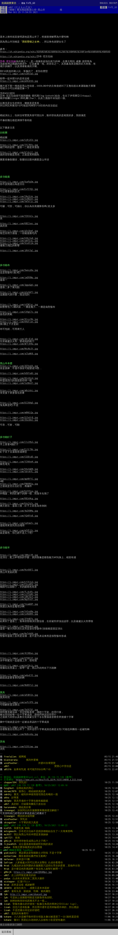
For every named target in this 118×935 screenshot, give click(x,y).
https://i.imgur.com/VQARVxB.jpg (19, 515)
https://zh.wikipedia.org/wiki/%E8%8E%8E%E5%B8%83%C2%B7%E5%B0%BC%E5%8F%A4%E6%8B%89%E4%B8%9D (55, 51)
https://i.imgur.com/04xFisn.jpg (19, 321)
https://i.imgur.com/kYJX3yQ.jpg (19, 582)
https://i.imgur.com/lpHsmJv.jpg (19, 523)
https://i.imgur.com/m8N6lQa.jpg (19, 412)
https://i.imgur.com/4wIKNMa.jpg (19, 510)
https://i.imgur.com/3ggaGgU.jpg (19, 284)
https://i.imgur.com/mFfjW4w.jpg (19, 343)
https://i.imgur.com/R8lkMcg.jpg (19, 498)
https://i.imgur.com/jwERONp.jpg (19, 277)
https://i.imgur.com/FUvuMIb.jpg (19, 584)
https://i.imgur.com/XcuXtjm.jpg (19, 243)
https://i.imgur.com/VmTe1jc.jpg (19, 201)
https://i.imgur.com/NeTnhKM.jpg (19, 633)
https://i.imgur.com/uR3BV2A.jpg (19, 695)
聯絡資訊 (104, 3)
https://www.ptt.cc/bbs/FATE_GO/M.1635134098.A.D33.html (49, 779)
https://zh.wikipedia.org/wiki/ (18, 56)
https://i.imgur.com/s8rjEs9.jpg (19, 339)
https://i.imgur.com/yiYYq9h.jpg (19, 594)
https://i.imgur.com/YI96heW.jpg (19, 461)
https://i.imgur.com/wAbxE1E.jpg (19, 675)
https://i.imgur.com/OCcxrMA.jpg (19, 319)
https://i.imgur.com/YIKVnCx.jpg (19, 216)
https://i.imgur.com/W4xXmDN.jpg (19, 469)
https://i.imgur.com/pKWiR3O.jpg (19, 81)
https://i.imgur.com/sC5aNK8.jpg (19, 353)
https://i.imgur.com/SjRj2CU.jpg (19, 140)
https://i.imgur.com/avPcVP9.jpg (19, 702)
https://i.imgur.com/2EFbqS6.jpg (19, 366)
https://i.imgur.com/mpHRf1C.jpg (19, 478)
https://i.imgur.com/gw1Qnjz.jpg (19, 665)
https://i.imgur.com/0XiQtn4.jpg (19, 378)
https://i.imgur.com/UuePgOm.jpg (19, 181)
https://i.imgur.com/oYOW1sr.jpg (19, 304)
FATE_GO (28, 3)
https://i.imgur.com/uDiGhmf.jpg (19, 230)
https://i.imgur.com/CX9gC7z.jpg (19, 311)
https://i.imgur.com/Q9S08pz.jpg (33, 872)
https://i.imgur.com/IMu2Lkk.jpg (19, 196)
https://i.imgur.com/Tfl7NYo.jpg (19, 145)
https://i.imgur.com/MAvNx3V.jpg (19, 348)
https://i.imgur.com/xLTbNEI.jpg (19, 726)
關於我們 (113, 3)
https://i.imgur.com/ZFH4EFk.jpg (19, 618)
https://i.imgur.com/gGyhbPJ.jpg (19, 292)
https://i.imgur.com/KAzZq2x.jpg (19, 503)
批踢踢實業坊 (9, 3)
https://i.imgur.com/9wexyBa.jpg (19, 270)
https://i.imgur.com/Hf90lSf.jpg (19, 658)
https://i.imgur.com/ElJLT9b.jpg (19, 449)
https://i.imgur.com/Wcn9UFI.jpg (19, 569)
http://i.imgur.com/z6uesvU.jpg (28, 894)
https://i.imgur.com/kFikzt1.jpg (19, 152)
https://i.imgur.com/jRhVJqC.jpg (19, 250)
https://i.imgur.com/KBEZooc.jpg (19, 223)
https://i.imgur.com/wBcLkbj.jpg (19, 390)
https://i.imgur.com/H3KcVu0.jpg (19, 238)
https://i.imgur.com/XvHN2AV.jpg (19, 199)
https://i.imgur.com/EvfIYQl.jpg (19, 189)
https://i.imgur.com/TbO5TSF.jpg (19, 709)
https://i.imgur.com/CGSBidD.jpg (19, 456)
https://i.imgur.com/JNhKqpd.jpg (19, 626)
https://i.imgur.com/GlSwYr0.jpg (19, 417)
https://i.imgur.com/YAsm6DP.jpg (19, 604)
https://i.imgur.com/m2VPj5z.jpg (19, 530)
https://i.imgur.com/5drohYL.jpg (19, 471)
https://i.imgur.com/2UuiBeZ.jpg (19, 420)
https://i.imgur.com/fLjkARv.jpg (19, 591)
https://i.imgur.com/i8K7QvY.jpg (19, 596)
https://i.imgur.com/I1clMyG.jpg (19, 442)
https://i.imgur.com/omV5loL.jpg (19, 240)
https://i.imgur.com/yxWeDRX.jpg (19, 614)
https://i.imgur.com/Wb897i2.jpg (19, 685)
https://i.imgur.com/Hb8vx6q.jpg (19, 734)
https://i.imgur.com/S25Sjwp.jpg (19, 746)
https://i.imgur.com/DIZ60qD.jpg (19, 402)
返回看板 (6, 932)
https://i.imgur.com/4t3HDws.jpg (19, 653)
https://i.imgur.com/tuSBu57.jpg (19, 383)
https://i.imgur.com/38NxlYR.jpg (19, 555)
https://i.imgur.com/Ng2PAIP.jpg (19, 599)
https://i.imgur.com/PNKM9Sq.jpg (19, 483)
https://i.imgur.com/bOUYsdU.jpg (19, 373)
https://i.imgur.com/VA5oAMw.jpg (19, 611)
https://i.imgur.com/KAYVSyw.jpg (19, 491)
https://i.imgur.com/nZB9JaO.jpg (19, 73)
